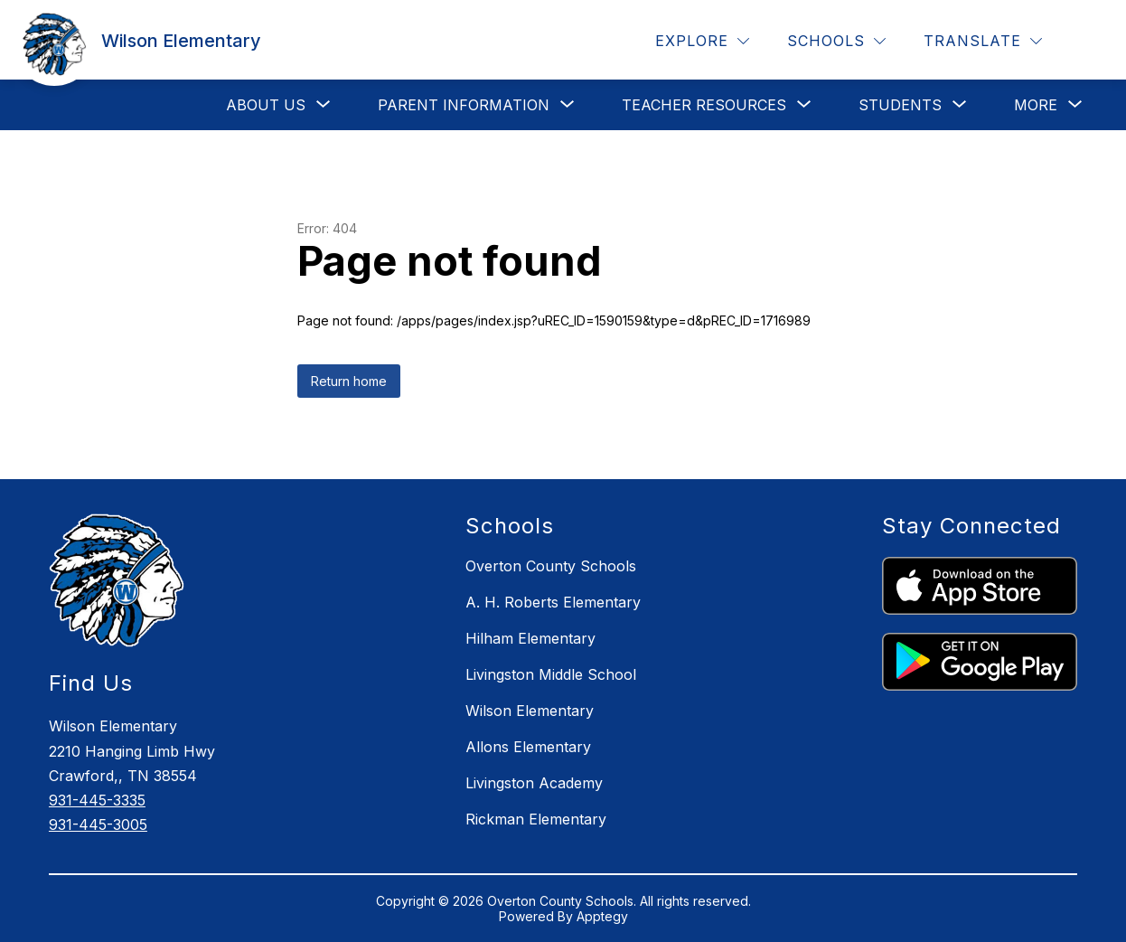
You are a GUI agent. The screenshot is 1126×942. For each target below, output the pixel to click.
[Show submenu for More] (1035, 105)
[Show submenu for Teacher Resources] (704, 105)
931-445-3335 (97, 800)
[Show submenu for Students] (900, 105)
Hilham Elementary (530, 638)
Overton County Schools (550, 566)
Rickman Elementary (535, 819)
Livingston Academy (534, 783)
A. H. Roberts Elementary (553, 602)
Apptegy (602, 916)
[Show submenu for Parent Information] (463, 105)
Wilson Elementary (529, 711)
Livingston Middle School (550, 674)
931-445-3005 (98, 824)
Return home (349, 381)
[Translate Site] (982, 41)
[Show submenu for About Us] (265, 105)
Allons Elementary (528, 747)
